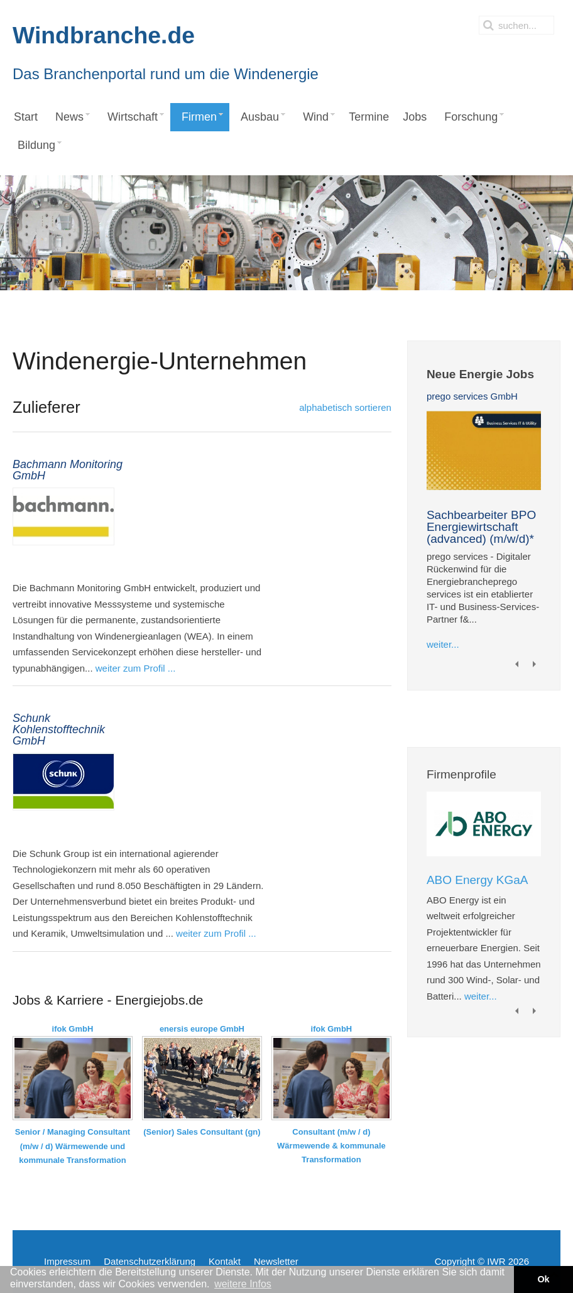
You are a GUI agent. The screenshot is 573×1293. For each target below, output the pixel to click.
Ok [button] (543, 1279)
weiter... (443, 644)
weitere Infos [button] (242, 1284)
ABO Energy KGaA (477, 880)
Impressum (67, 1261)
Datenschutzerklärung (149, 1261)
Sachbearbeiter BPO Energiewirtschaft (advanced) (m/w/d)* (481, 526)
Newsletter (276, 1261)
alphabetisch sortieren (345, 407)
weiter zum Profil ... (136, 668)
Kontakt (225, 1261)
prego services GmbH (472, 396)
